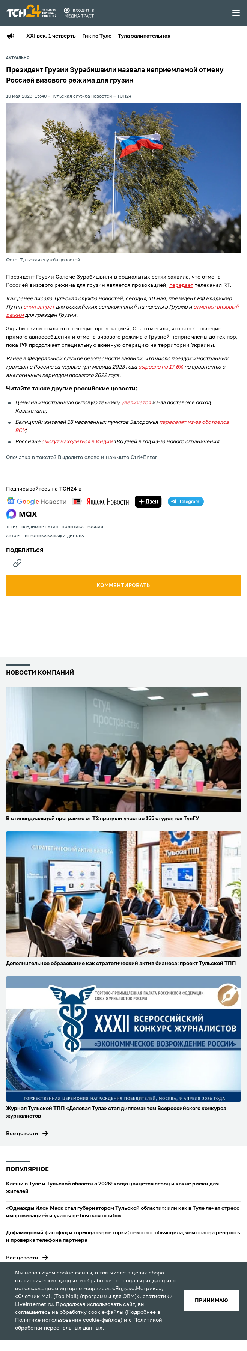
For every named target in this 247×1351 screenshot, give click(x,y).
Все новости (22, 1133)
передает (181, 285)
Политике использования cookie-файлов (67, 1320)
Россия (95, 527)
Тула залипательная (144, 36)
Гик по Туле (96, 36)
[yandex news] (100, 501)
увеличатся (136, 402)
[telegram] (186, 501)
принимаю (211, 1300)
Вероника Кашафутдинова (54, 536)
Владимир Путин (40, 527)
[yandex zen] (148, 502)
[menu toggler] (236, 12)
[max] (21, 514)
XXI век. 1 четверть (51, 36)
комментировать (123, 585)
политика (73, 527)
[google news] (36, 501)
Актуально (18, 58)
